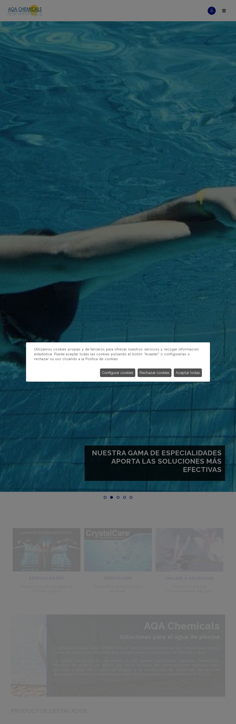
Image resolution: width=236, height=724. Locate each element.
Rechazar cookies (154, 373)
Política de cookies (102, 359)
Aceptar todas (188, 373)
